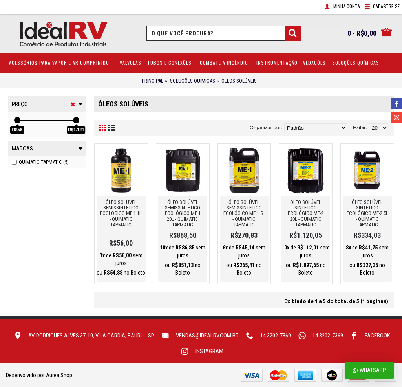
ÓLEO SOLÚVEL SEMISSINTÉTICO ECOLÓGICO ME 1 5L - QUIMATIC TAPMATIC (244, 213)
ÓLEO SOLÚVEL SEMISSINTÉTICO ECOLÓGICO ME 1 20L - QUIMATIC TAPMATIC (183, 213)
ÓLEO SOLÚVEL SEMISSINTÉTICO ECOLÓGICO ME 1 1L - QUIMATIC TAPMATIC (121, 213)
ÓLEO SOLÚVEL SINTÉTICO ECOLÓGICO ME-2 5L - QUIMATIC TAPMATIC (367, 213)
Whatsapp (369, 370)
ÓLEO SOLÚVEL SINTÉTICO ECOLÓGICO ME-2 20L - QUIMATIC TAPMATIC (305, 213)
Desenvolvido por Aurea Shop (39, 375)
